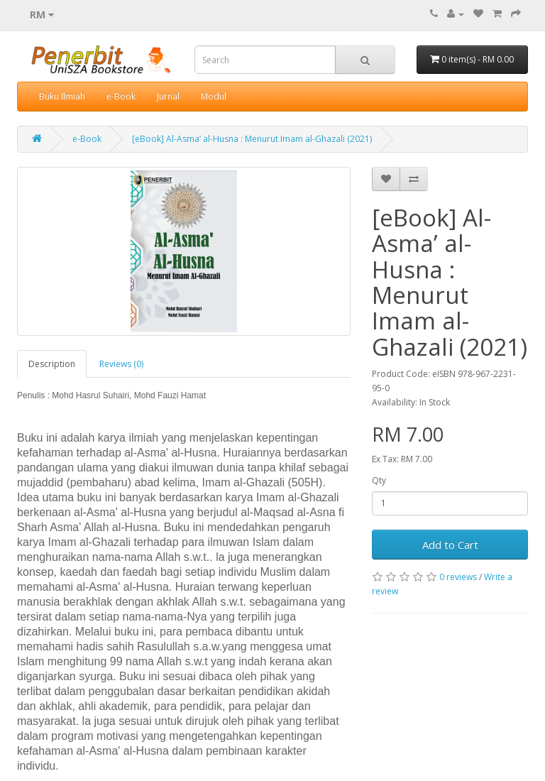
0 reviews (458, 577)
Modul (213, 96)
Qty (379, 480)
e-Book (121, 96)
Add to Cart (450, 544)
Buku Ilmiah (62, 96)
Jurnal (168, 96)
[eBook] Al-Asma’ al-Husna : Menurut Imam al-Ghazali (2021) (252, 139)
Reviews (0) (121, 364)
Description (51, 364)
